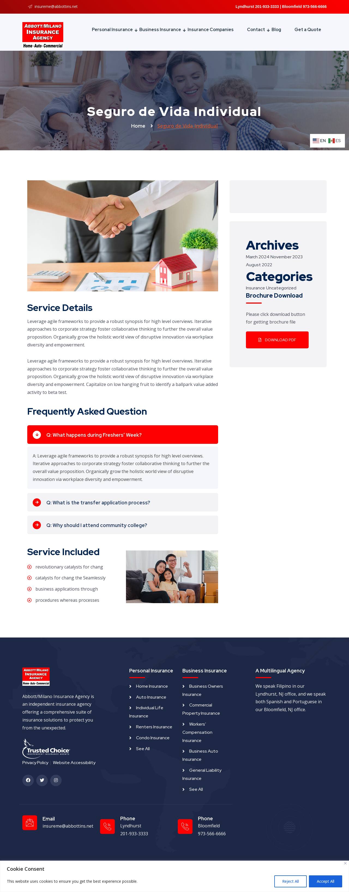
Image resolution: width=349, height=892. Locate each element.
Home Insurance (152, 686)
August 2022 (259, 265)
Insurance (255, 288)
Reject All (290, 881)
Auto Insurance (151, 697)
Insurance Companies (211, 29)
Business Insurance (160, 29)
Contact (256, 29)
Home (138, 126)
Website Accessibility (74, 762)
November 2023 (286, 257)
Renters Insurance (154, 727)
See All (143, 749)
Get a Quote (307, 29)
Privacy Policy (35, 762)
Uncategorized (281, 288)
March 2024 (257, 257)
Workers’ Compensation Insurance (197, 732)
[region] (174, 876)
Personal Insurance (112, 29)
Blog (276, 29)
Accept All (325, 881)
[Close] (345, 863)
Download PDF (277, 339)
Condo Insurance (153, 738)
